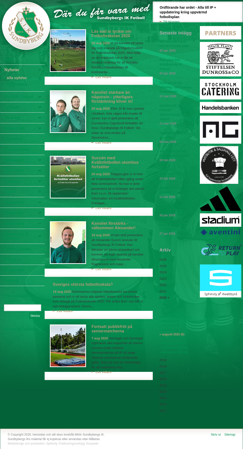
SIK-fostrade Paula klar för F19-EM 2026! (175, 46)
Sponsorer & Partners (16, 236)
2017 (163, 373)
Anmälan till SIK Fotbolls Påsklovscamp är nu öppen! (175, 115)
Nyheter (12, 70)
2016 (163, 379)
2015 (163, 385)
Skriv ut (216, 434)
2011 (163, 411)
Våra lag (12, 118)
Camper (12, 181)
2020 (163, 297)
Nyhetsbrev (16, 84)
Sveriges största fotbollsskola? (83, 284)
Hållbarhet (14, 160)
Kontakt (12, 107)
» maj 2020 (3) (169, 321)
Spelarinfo (14, 202)
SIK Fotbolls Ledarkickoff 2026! (175, 174)
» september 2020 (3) (174, 339)
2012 (163, 404)
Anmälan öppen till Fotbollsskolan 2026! (175, 156)
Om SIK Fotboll (19, 97)
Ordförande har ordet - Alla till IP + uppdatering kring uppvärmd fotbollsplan (191, 14)
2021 (163, 291)
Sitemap (229, 434)
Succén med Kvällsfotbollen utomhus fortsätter (115, 162)
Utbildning (14, 223)
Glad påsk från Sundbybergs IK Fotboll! (175, 67)
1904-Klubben (17, 249)
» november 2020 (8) (173, 348)
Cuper (10, 192)
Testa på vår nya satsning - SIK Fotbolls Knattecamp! (175, 89)
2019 (163, 360)
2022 (163, 285)
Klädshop (13, 139)
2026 (163, 259)
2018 (163, 366)
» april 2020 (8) (169, 316)
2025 (163, 266)
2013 (163, 398)
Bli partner (14, 270)
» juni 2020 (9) (169, 325)
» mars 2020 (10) (170, 312)
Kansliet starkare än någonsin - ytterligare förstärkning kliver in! (112, 96)
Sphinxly (51, 443)
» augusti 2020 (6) (171, 334)
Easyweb (92, 443)
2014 (163, 391)
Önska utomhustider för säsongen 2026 (175, 229)
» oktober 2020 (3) (172, 343)
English (11, 281)
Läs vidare (103, 77)
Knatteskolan (17, 149)
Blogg (10, 259)
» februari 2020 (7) (172, 307)
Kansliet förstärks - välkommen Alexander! (113, 225)
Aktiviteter (14, 170)
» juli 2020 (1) (168, 330)
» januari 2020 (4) (171, 303)
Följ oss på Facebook (20, 329)
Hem (8, 59)
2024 (163, 272)
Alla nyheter (17, 78)
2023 (163, 279)
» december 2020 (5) (173, 352)
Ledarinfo (13, 213)
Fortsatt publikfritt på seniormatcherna (111, 328)
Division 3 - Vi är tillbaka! (175, 192)
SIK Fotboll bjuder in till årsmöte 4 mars (175, 211)
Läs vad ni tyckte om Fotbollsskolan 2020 (111, 33)
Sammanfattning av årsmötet (175, 137)
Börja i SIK (14, 128)
